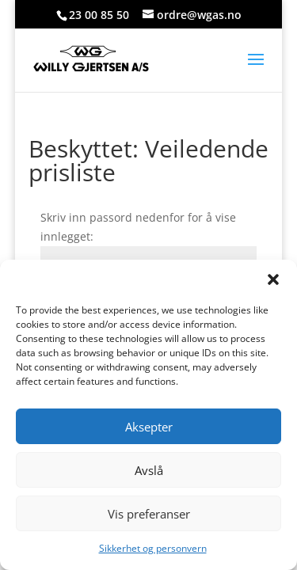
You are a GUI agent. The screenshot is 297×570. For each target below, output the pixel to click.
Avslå (149, 470)
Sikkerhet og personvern (153, 548)
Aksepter (149, 427)
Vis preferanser (149, 514)
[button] (273, 279)
